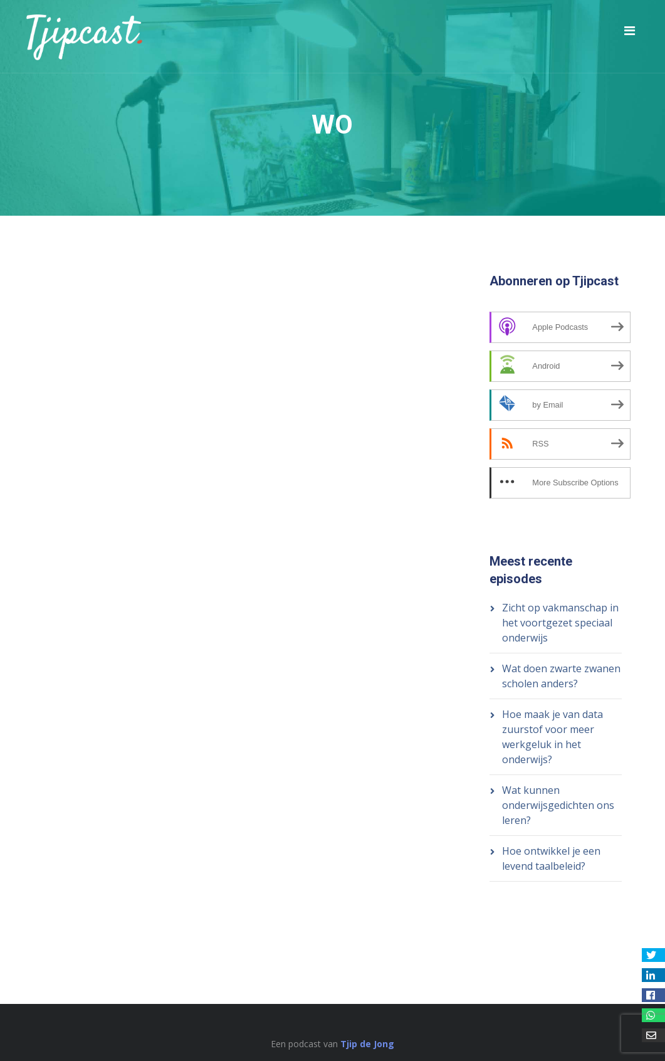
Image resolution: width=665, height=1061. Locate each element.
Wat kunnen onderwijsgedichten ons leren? (558, 805)
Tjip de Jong (367, 1044)
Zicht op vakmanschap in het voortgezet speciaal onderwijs (560, 623)
